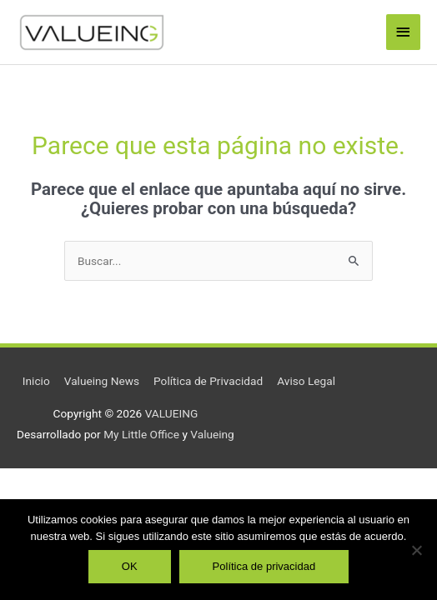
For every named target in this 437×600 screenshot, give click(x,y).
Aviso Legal (306, 381)
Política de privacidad (264, 566)
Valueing (212, 434)
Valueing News (101, 381)
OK (130, 566)
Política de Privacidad (208, 381)
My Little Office (141, 434)
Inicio (36, 381)
